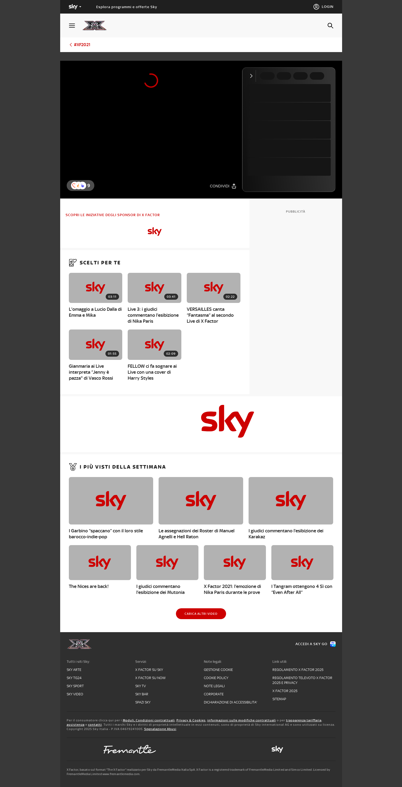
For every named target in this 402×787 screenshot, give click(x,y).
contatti (95, 725)
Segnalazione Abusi (160, 729)
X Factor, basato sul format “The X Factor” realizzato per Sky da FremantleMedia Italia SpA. (131, 770)
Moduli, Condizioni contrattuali (149, 720)
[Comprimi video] (252, 76)
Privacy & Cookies (191, 720)
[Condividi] (223, 185)
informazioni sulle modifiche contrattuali (241, 720)
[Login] (323, 7)
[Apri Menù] (75, 25)
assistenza (76, 725)
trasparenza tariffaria (303, 720)
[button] (82, 185)
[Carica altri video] (201, 613)
